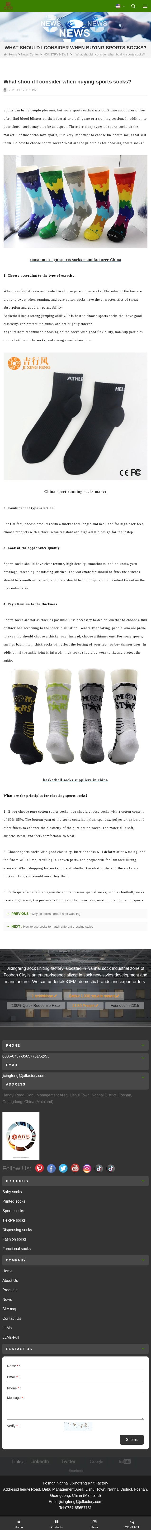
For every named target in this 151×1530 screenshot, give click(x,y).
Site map (9, 1309)
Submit (132, 1440)
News (7, 1299)
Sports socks (13, 1211)
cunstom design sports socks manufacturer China (75, 260)
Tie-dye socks (14, 1220)
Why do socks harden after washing (56, 914)
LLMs (7, 1328)
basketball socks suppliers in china (75, 780)
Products (9, 1290)
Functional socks (16, 1249)
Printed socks (13, 1201)
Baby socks (12, 1192)
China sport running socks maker (75, 492)
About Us (10, 1280)
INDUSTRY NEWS (56, 54)
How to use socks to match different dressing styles (58, 926)
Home (10, 54)
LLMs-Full (10, 1337)
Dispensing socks (17, 1230)
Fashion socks (14, 1239)
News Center (30, 54)
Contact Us (11, 1318)
